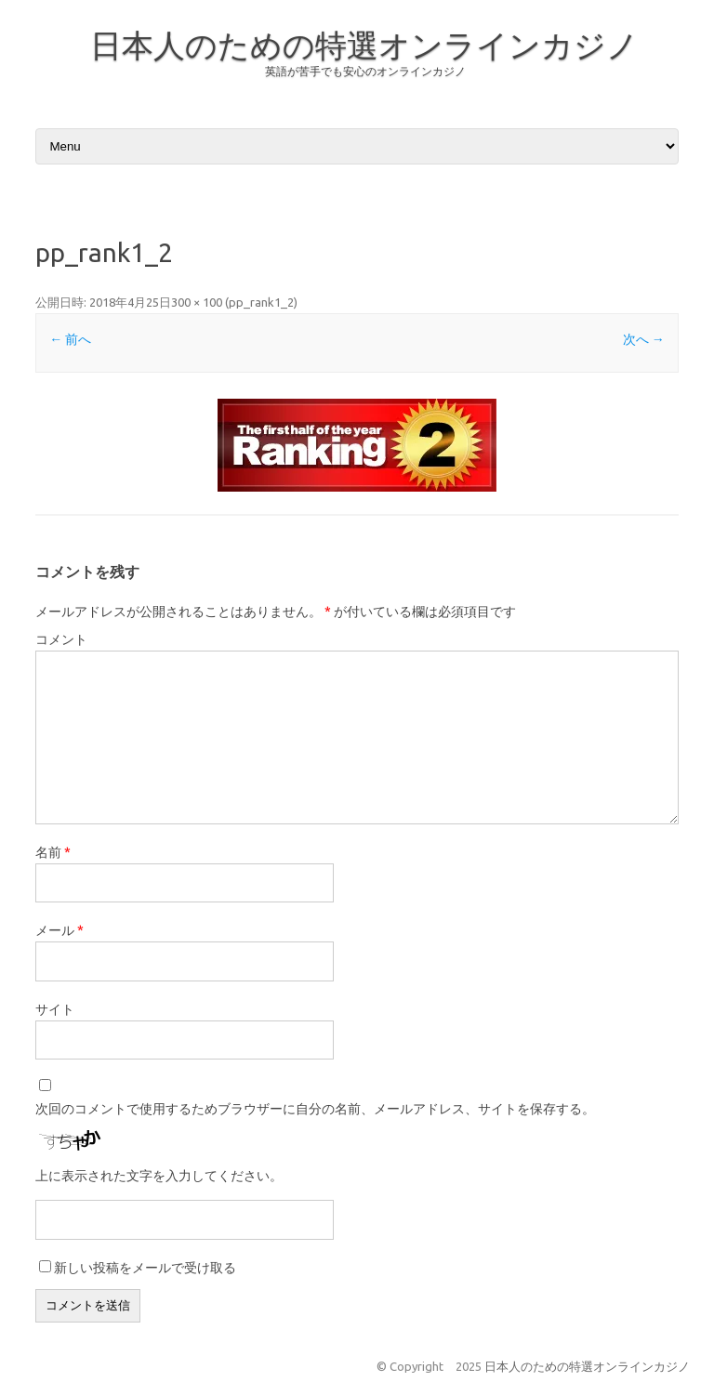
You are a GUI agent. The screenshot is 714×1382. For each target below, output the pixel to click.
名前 (53, 852)
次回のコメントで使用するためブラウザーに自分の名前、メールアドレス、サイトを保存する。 (315, 1108)
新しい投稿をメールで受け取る (145, 1267)
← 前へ (70, 339)
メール (59, 930)
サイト (54, 1009)
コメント (61, 639)
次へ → (644, 339)
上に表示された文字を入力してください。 (159, 1175)
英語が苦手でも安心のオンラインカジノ (365, 71)
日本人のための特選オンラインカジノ (364, 44)
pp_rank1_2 (261, 302)
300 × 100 (196, 302)
